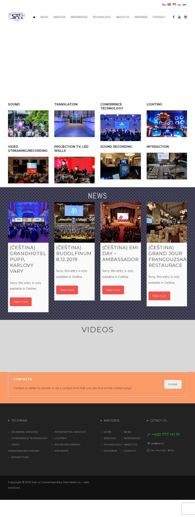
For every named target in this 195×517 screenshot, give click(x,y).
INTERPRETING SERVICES (70, 449)
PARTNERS (110, 467)
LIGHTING (60, 455)
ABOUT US (130, 461)
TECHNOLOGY (113, 461)
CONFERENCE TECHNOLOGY (29, 455)
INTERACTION (20, 474)
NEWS (127, 449)
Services (110, 455)
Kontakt (172, 401)
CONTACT (130, 467)
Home (108, 449)
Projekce (61, 467)
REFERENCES (132, 455)
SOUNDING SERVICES (24, 449)
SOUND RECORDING (67, 461)
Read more (21, 318)
